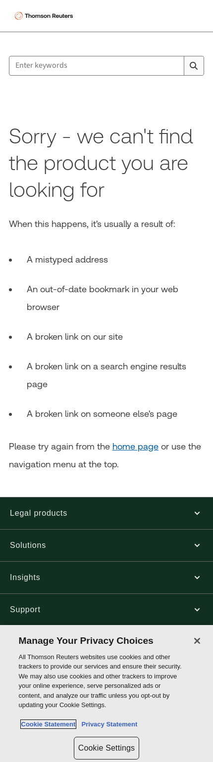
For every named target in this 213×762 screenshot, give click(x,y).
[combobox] (106, 66)
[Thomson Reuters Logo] (45, 15)
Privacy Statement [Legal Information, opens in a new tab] (107, 724)
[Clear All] (174, 65)
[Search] (194, 65)
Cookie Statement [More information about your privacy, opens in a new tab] (48, 724)
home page (135, 446)
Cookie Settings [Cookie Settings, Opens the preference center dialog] (106, 748)
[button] (106, 513)
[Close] (197, 641)
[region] (106, 693)
